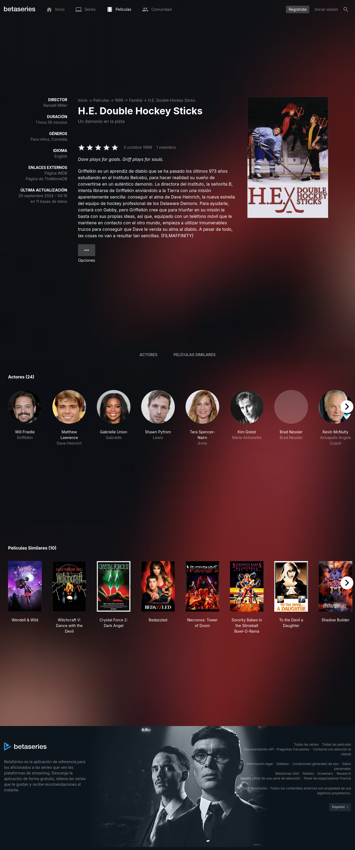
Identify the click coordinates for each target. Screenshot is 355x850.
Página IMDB (55, 173)
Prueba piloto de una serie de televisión (270, 778)
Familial (135, 100)
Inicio (82, 100)
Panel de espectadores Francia (327, 778)
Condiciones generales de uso (315, 764)
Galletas (282, 764)
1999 (119, 100)
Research (344, 773)
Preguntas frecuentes (293, 749)
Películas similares (194, 354)
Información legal (259, 764)
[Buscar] (346, 9)
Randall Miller (55, 105)
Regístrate (298, 9)
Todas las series (306, 744)
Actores (149, 354)
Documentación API (259, 749)
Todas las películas (336, 744)
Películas (101, 100)
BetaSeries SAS (287, 773)
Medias (308, 773)
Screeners (325, 773)
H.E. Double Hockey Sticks (171, 100)
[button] (25, 418)
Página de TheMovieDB (46, 178)
